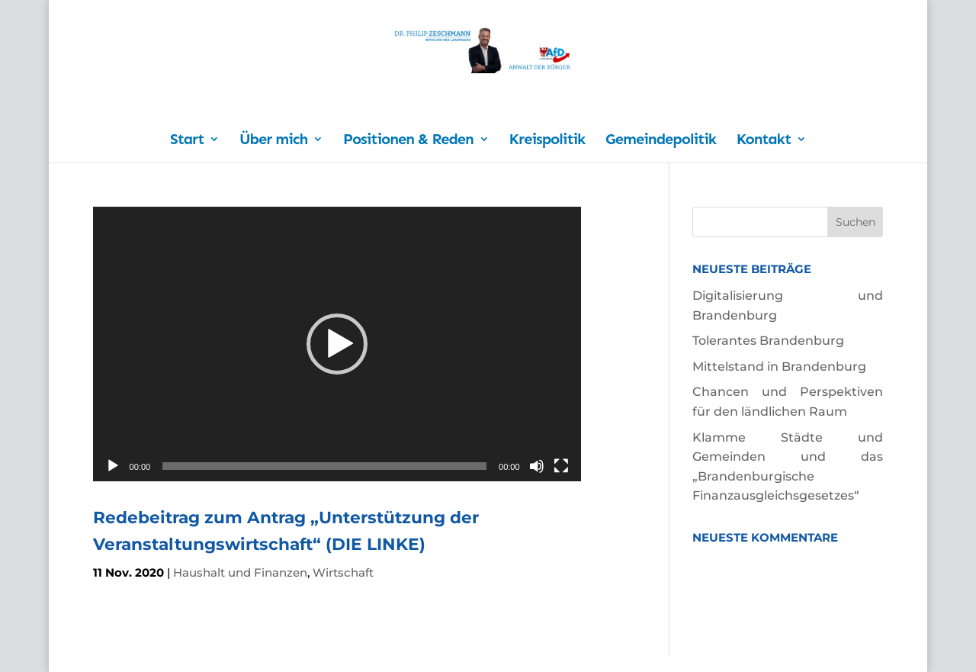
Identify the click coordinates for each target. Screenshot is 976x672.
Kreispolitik (547, 140)
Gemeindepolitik (660, 140)
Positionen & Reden (408, 140)
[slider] (324, 466)
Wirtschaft (343, 572)
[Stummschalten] (536, 466)
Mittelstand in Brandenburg (779, 366)
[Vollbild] (561, 466)
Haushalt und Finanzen (240, 572)
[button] (337, 344)
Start (187, 140)
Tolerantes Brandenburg (768, 340)
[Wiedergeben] (112, 466)
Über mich (273, 140)
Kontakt (764, 140)
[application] (337, 344)
